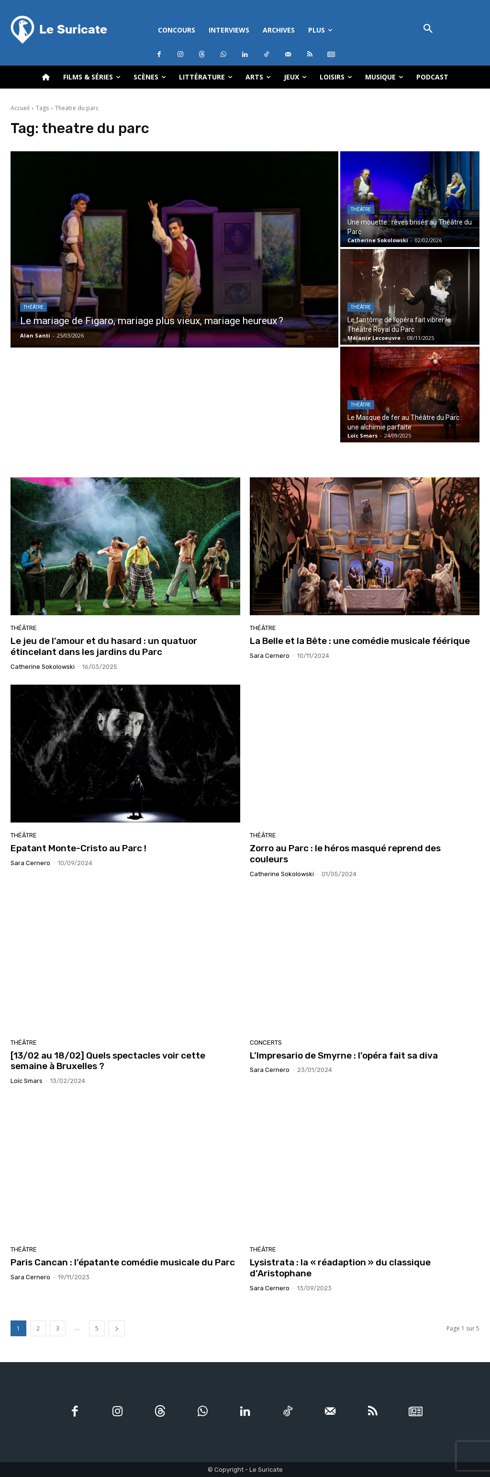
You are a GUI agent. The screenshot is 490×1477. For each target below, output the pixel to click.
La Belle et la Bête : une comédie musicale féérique (361, 640)
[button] (428, 29)
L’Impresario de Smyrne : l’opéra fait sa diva (344, 1055)
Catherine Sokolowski (43, 666)
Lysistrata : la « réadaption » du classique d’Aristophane (340, 1268)
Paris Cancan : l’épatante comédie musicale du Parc (123, 1262)
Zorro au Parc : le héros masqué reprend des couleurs (345, 854)
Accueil (20, 108)
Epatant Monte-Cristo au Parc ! (78, 848)
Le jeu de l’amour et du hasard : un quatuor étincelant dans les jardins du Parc (104, 646)
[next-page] (117, 1328)
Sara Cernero (270, 655)
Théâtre (33, 307)
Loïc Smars (27, 1080)
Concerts (266, 1042)
